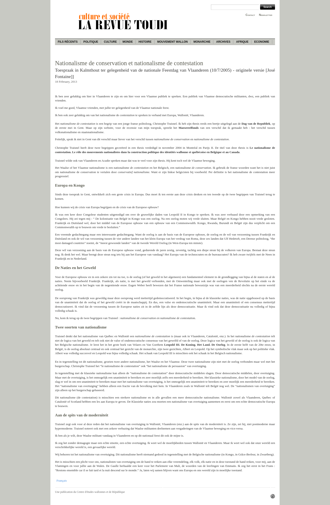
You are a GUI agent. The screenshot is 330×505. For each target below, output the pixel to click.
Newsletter (265, 15)
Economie (261, 41)
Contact (250, 15)
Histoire (144, 41)
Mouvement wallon (172, 41)
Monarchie (201, 41)
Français (62, 480)
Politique (90, 41)
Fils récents (68, 41)
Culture (110, 41)
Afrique (242, 41)
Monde (128, 41)
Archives (223, 41)
